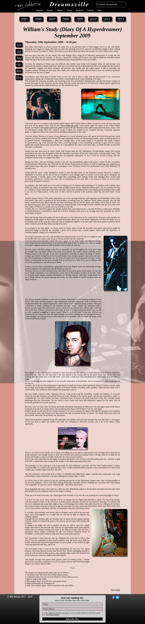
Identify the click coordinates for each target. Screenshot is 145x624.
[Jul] (19, 51)
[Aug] (19, 57)
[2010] (93, 19)
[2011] (107, 19)
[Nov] (19, 70)
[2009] (79, 19)
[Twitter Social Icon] (117, 597)
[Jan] (19, 44)
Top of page (115, 590)
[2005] (24, 19)
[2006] (38, 19)
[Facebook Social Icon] (113, 597)
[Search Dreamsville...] (110, 4)
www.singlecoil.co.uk (69, 126)
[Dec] (19, 77)
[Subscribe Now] (72, 618)
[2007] (52, 19)
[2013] (121, 19)
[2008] (66, 19)
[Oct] (19, 64)
